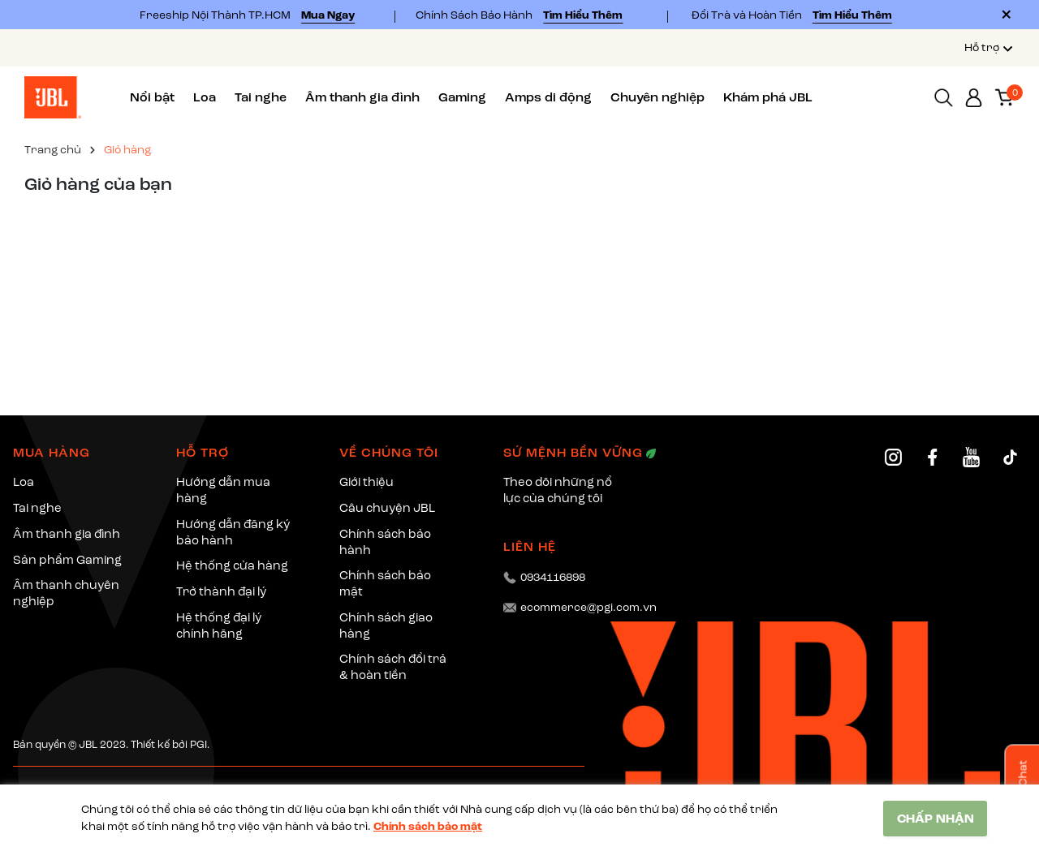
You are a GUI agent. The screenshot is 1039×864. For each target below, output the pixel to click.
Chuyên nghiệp (657, 97)
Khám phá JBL (768, 97)
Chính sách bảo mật (427, 826)
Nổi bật (152, 97)
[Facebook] (932, 457)
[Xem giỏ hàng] (1004, 96)
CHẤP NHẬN (935, 818)
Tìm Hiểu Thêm (583, 15)
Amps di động (548, 97)
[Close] (1006, 14)
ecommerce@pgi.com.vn (588, 607)
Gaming (462, 97)
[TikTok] (1010, 457)
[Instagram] (893, 457)
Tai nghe (261, 97)
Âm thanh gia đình (362, 97)
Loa (204, 97)
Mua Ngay (328, 15)
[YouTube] (971, 457)
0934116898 (552, 577)
